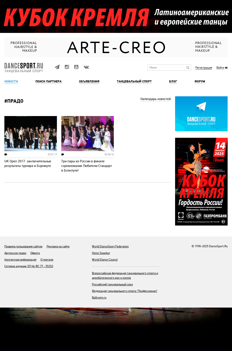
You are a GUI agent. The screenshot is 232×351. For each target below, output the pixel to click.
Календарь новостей (156, 99)
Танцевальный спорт (134, 82)
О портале (46, 259)
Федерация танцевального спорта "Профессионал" (124, 291)
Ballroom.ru (99, 297)
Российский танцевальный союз (112, 284)
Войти (220, 68)
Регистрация (203, 68)
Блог (173, 82)
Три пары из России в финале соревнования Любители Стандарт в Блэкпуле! (86, 166)
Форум (200, 82)
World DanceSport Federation (110, 246)
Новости (11, 82)
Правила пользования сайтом (23, 246)
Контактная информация (20, 259)
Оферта (35, 253)
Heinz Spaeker (101, 253)
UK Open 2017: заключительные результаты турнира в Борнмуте (27, 163)
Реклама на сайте (58, 246)
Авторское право (15, 253)
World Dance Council (105, 259)
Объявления (89, 82)
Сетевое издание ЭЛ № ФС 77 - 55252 (28, 266)
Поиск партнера (48, 82)
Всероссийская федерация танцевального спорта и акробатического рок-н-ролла (125, 275)
